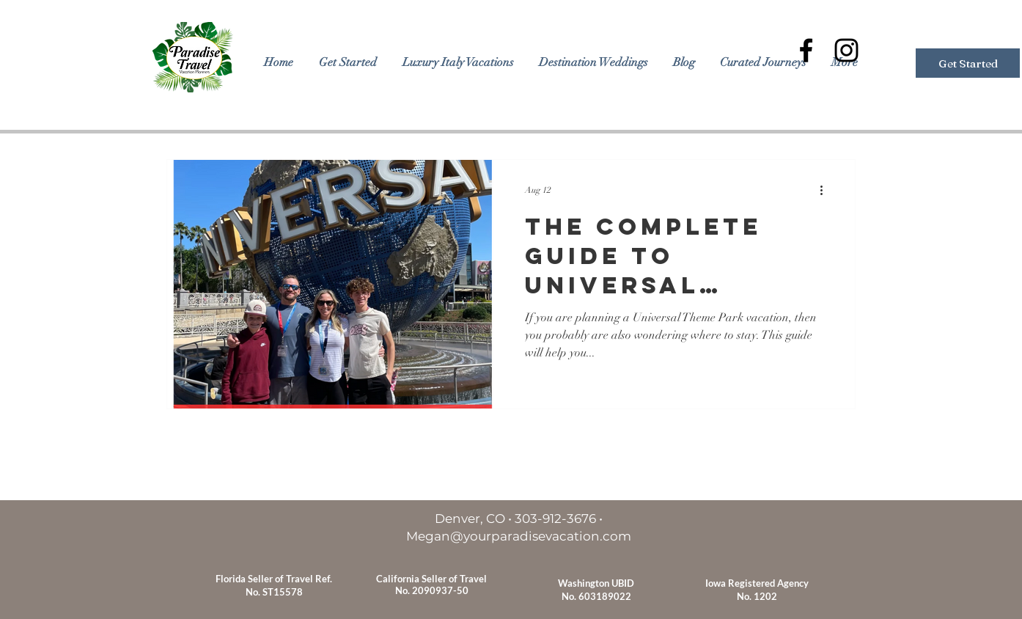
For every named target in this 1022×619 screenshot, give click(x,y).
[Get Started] (968, 63)
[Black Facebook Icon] (806, 50)
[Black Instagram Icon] (846, 50)
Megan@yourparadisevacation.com (518, 536)
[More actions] (826, 190)
